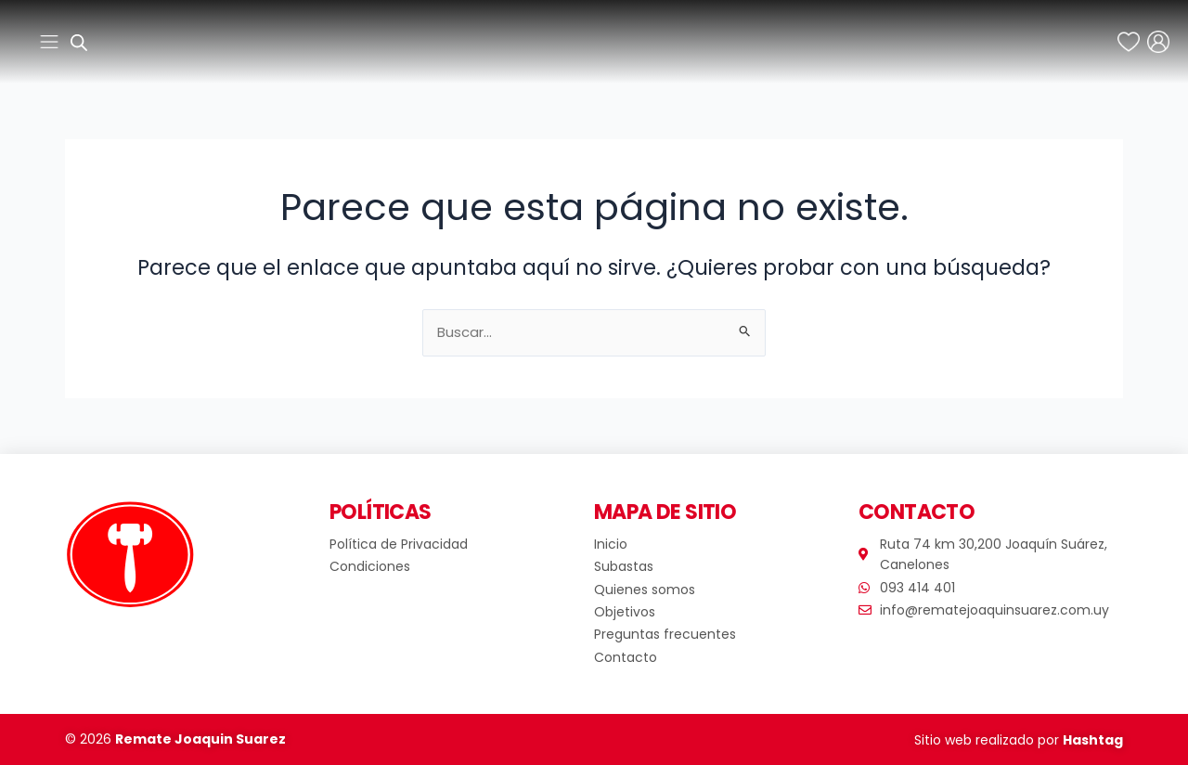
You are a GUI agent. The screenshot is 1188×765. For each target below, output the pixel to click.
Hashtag (1093, 740)
